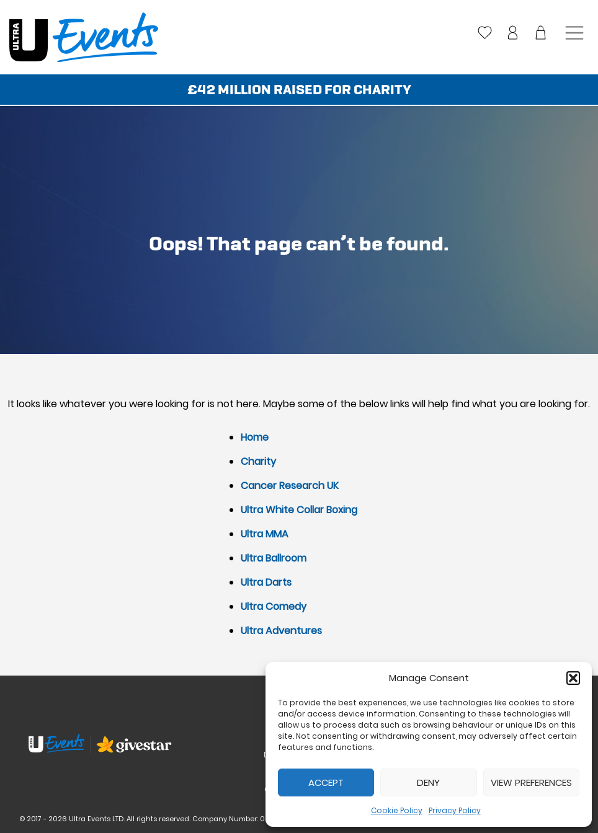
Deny (428, 782)
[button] (573, 678)
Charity (258, 461)
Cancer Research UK (290, 485)
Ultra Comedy (273, 606)
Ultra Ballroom (273, 558)
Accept (326, 782)
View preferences (531, 782)
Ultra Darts (266, 582)
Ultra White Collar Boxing (299, 510)
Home (255, 437)
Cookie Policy (396, 810)
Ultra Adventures (281, 631)
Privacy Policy (455, 810)
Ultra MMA (264, 534)
